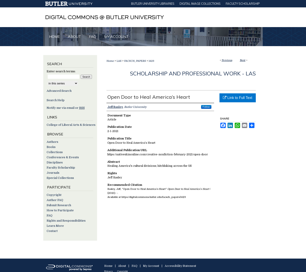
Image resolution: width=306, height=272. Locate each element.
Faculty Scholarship (61, 167)
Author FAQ (55, 200)
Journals (53, 172)
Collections (55, 152)
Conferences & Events (63, 157)
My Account (151, 266)
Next (242, 60)
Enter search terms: (61, 71)
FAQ (49, 215)
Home (110, 61)
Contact (52, 231)
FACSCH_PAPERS (135, 61)
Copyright (54, 195)
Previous (227, 60)
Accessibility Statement (180, 266)
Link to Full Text (237, 98)
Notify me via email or (66, 107)
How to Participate (60, 210)
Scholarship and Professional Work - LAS (193, 73)
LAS (119, 61)
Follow (206, 106)
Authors (52, 141)
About (122, 266)
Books (51, 147)
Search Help (56, 100)
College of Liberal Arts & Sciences (71, 124)
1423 (151, 61)
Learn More (55, 225)
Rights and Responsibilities (66, 220)
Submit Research (59, 205)
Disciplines (55, 162)
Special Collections (60, 178)
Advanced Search (59, 90)
